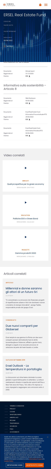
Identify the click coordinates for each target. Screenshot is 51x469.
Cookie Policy (8, 461)
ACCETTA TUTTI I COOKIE (34, 465)
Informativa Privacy (35, 459)
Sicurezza (13, 426)
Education (25, 215)
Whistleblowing (15, 415)
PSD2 (11, 429)
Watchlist (8, 46)
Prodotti (25, 250)
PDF (28, 76)
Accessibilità (14, 432)
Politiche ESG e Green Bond (25, 218)
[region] (25, 451)
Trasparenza (14, 423)
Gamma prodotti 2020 (25, 253)
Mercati (25, 181)
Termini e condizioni (17, 406)
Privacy (12, 409)
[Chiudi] (47, 437)
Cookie (12, 412)
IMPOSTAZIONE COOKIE (14, 465)
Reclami (12, 420)
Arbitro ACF (14, 417)
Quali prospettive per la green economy (25, 184)
